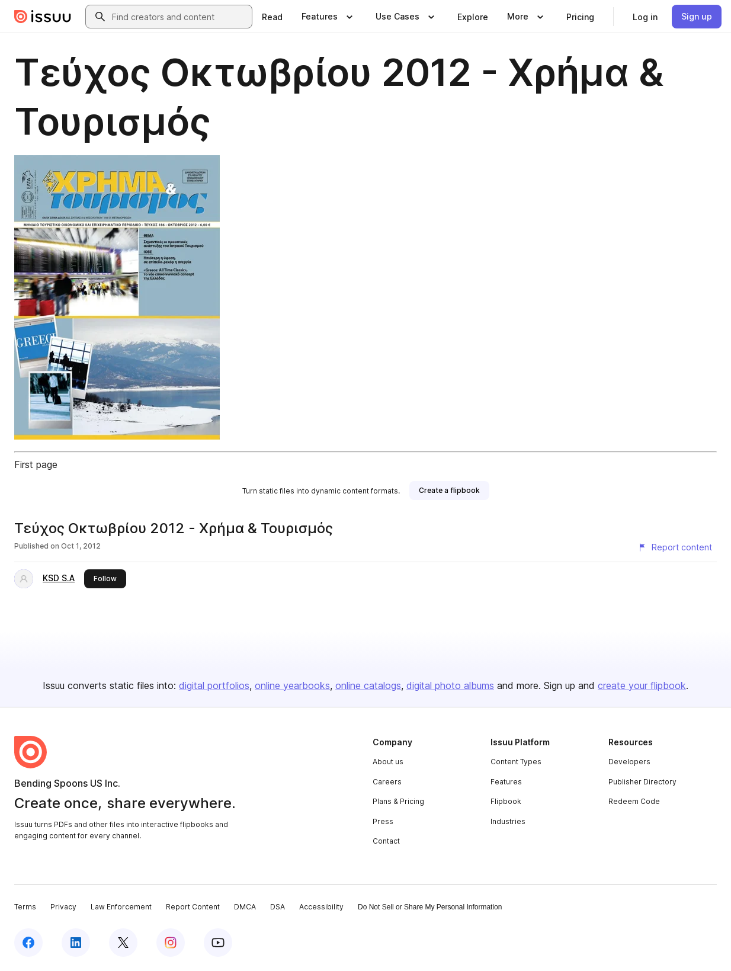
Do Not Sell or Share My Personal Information (430, 907)
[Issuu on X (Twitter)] (123, 942)
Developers (629, 761)
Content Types (515, 761)
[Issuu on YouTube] (218, 942)
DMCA (245, 906)
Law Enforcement (121, 906)
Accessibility (321, 906)
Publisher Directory (642, 781)
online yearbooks (292, 685)
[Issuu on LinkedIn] (76, 942)
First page (35, 464)
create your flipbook (642, 685)
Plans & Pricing (398, 801)
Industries (507, 821)
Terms (25, 906)
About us (388, 761)
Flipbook (505, 801)
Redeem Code (634, 801)
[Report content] (675, 547)
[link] (272, 16)
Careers (387, 781)
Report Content (193, 906)
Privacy (63, 906)
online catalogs (368, 685)
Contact (386, 841)
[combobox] (179, 16)
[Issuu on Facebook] (28, 942)
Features (506, 781)
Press (383, 821)
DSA (277, 906)
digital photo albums (450, 685)
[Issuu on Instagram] (170, 942)
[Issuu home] (42, 16)
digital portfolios (214, 685)
